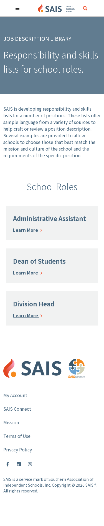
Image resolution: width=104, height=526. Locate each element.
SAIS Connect (17, 408)
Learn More (27, 230)
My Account (15, 395)
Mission (11, 422)
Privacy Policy (17, 449)
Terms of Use (17, 436)
